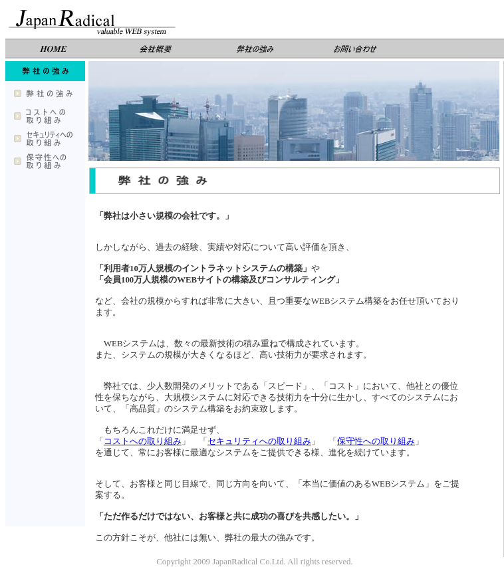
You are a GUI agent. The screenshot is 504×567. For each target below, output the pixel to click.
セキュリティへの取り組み (259, 441)
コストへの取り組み (143, 441)
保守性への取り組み (376, 441)
